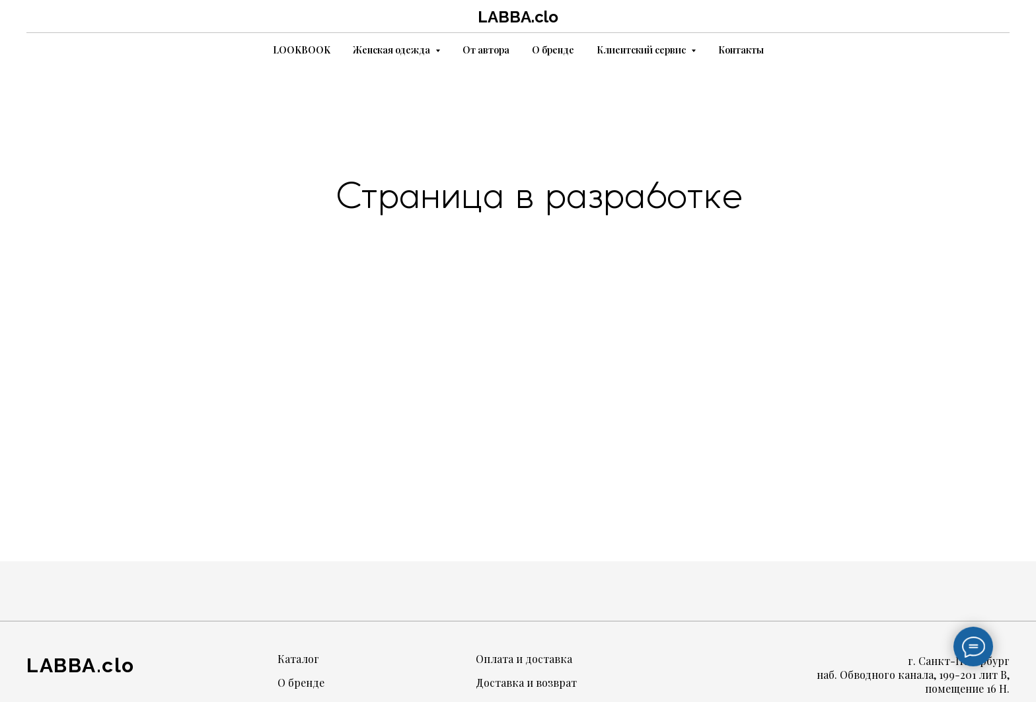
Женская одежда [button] (392, 50)
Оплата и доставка (524, 659)
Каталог (298, 659)
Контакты (741, 50)
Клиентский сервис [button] (642, 50)
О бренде (553, 50)
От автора (485, 50)
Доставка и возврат (526, 682)
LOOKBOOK (301, 50)
